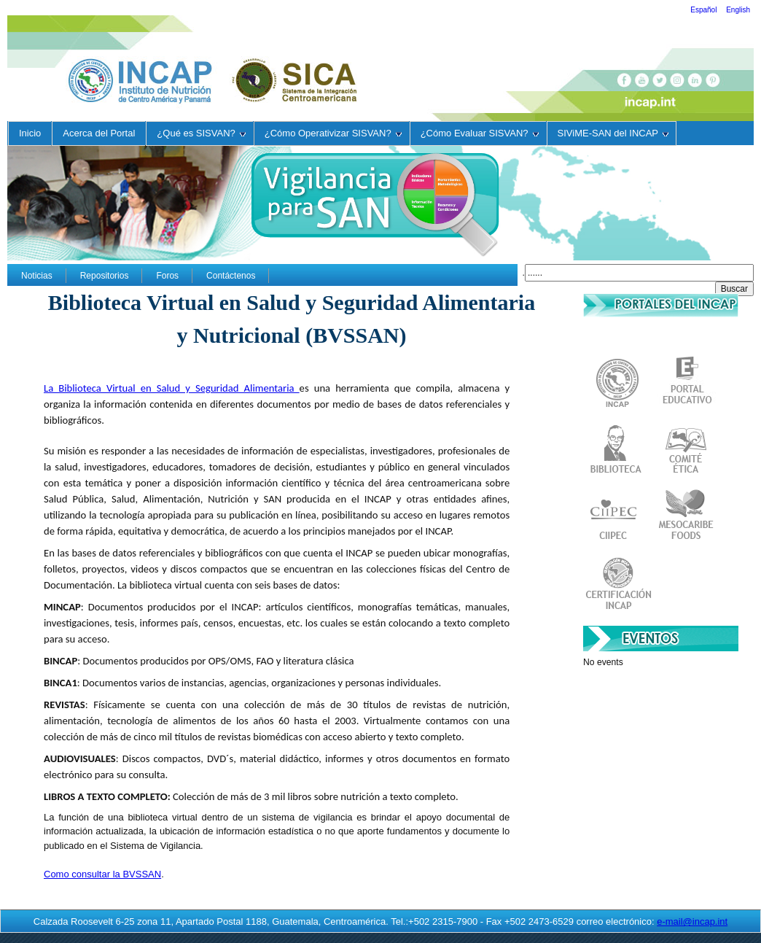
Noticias (36, 276)
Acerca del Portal (99, 133)
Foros (167, 276)
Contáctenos (230, 276)
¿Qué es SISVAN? (201, 133)
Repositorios (104, 276)
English (738, 10)
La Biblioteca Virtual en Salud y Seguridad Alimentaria (172, 388)
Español (704, 10)
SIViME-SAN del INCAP (613, 133)
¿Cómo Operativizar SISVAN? (333, 133)
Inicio (30, 133)
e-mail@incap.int (692, 921)
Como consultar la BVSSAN (102, 874)
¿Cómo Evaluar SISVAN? (480, 133)
